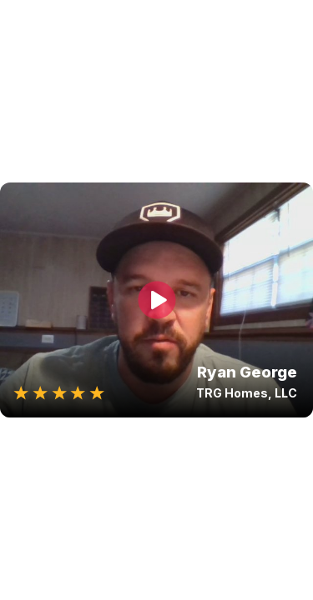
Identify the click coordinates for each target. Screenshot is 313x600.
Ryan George (247, 372)
